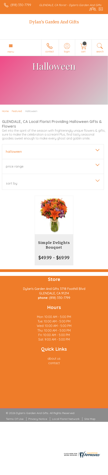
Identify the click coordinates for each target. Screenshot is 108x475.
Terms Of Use (14, 419)
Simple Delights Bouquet (54, 245)
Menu (10, 51)
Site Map (89, 419)
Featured (17, 111)
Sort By (11, 183)
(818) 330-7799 (20, 5)
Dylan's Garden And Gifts (54, 21)
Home (5, 111)
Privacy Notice (37, 419)
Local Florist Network (65, 419)
